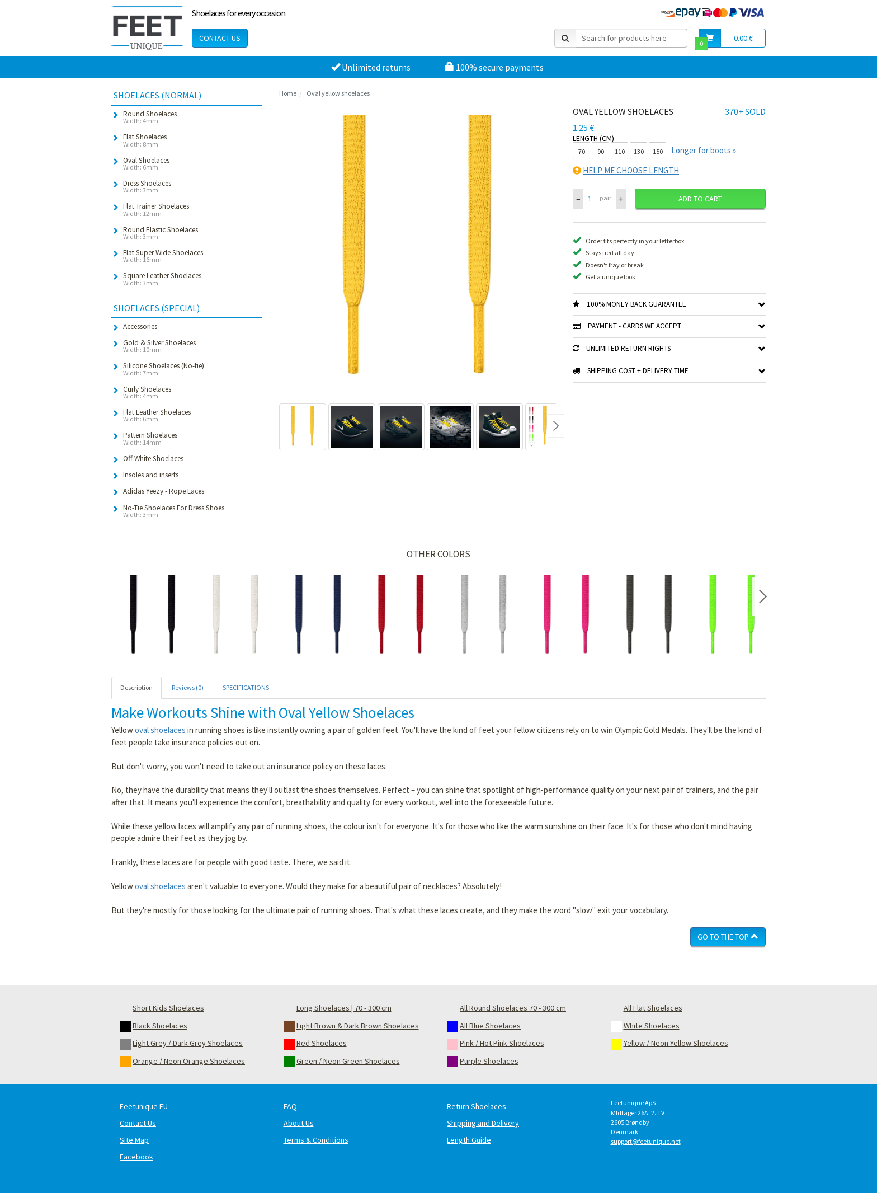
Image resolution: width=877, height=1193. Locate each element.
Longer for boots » (703, 150)
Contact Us (220, 38)
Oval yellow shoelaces (338, 93)
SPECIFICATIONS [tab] (246, 687)
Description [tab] (136, 687)
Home (287, 93)
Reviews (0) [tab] (188, 687)
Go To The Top (727, 937)
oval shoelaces (160, 730)
